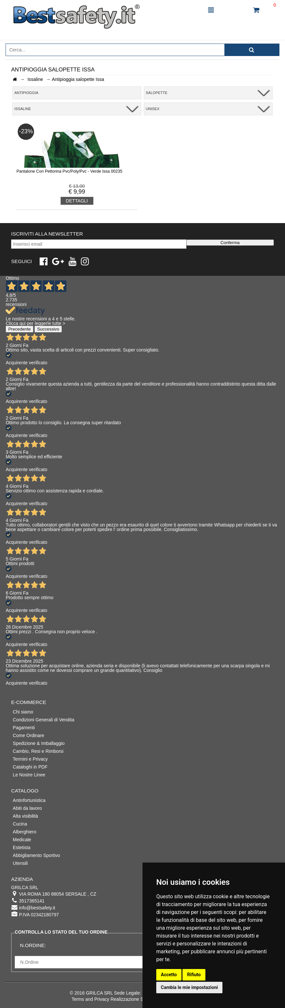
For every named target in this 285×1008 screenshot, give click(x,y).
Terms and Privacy (90, 999)
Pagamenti (24, 727)
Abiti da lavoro (27, 808)
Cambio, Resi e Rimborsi (38, 751)
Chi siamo (23, 711)
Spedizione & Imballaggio (39, 743)
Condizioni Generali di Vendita (43, 719)
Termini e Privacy (30, 759)
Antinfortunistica (29, 800)
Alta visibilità (25, 816)
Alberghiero (24, 831)
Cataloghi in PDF (30, 767)
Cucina (20, 824)
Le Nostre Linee (29, 774)
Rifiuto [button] (194, 974)
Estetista (21, 847)
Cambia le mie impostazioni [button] (189, 987)
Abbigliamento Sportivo (36, 855)
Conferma (230, 242)
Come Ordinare (28, 735)
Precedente (19, 329)
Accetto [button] (169, 974)
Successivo (48, 329)
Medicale (22, 839)
